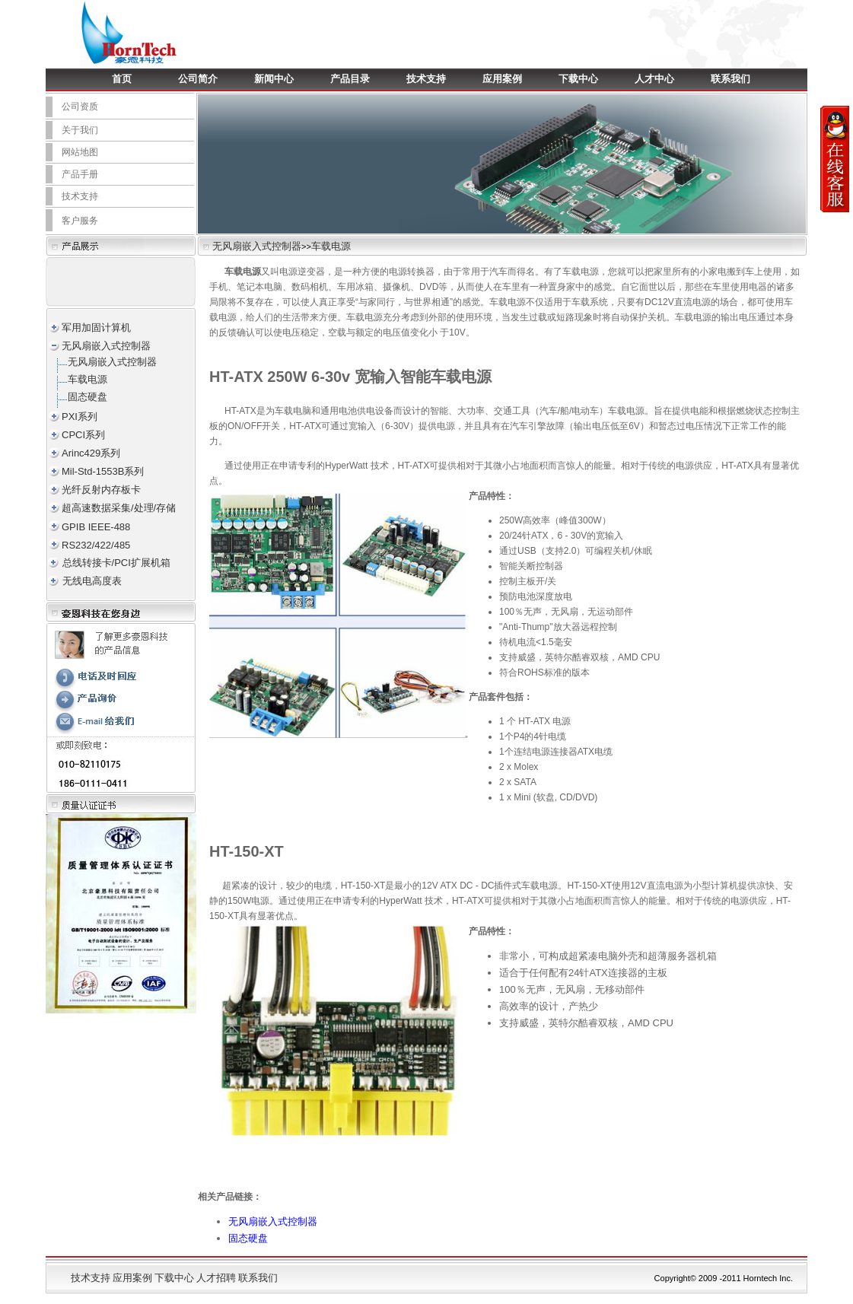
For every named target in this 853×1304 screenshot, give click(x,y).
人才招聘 (216, 1277)
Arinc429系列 (91, 453)
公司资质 (80, 106)
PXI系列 (79, 416)
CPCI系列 (83, 434)
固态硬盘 (87, 396)
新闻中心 (274, 78)
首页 (122, 78)
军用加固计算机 (96, 327)
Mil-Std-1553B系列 (103, 471)
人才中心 (654, 78)
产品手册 (80, 174)
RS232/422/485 (96, 545)
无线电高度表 (92, 581)
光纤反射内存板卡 (101, 489)
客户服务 (80, 220)
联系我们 (730, 78)
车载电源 (331, 246)
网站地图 (80, 152)
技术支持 (426, 78)
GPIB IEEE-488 (96, 527)
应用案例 (502, 78)
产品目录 (350, 78)
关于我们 (80, 130)
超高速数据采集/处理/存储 (119, 508)
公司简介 (198, 78)
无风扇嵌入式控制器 (256, 246)
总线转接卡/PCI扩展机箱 (116, 562)
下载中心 (578, 78)
